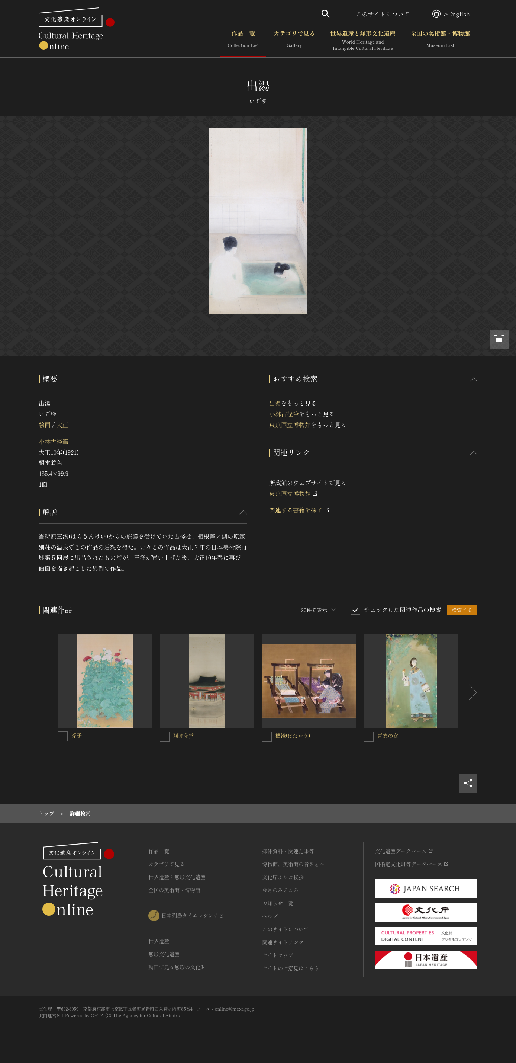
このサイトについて (383, 13)
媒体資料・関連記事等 (288, 851)
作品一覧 (243, 40)
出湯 (275, 402)
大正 (62, 424)
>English (451, 13)
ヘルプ (270, 916)
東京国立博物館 (290, 424)
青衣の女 (387, 735)
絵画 (45, 424)
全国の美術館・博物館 (440, 40)
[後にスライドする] (469, 692)
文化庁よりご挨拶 (283, 877)
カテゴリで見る (294, 40)
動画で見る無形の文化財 (177, 967)
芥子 (76, 735)
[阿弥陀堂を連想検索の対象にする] (165, 737)
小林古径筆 (53, 441)
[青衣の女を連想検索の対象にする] (369, 737)
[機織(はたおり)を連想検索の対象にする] (267, 737)
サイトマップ (277, 955)
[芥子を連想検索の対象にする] (63, 736)
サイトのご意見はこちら (290, 968)
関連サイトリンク (283, 942)
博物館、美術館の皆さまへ (293, 864)
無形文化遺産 (164, 954)
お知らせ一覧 (277, 903)
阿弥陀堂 (183, 735)
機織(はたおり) (292, 735)
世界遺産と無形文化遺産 (363, 40)
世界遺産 (158, 941)
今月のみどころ (280, 890)
